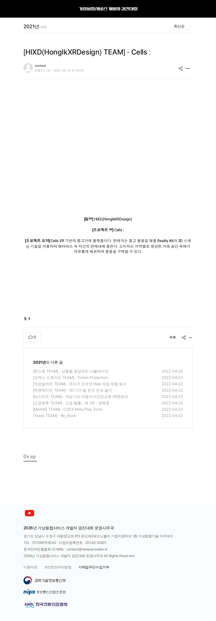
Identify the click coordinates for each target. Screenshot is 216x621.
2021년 (35, 26)
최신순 (179, 26)
